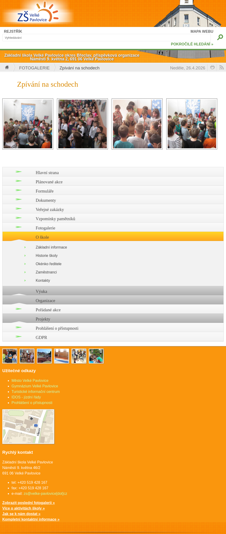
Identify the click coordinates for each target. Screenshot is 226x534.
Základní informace (51, 247)
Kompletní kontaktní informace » (30, 519)
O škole (42, 237)
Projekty (43, 319)
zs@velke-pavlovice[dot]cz (45, 493)
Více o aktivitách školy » (23, 508)
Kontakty (43, 280)
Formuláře (45, 191)
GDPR (41, 337)
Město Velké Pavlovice (30, 381)
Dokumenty (46, 200)
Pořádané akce (48, 309)
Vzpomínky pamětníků (55, 218)
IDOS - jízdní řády (26, 397)
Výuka (41, 291)
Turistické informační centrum (36, 392)
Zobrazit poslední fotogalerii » (28, 503)
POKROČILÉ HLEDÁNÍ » (192, 44)
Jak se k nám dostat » (21, 514)
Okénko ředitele (49, 264)
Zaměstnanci (46, 272)
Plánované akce (49, 181)
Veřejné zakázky (50, 209)
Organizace (45, 300)
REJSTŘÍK (13, 31)
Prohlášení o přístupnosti (57, 328)
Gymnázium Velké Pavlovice (35, 386)
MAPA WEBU (201, 31)
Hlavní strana (47, 172)
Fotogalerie (34, 67)
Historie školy (47, 256)
